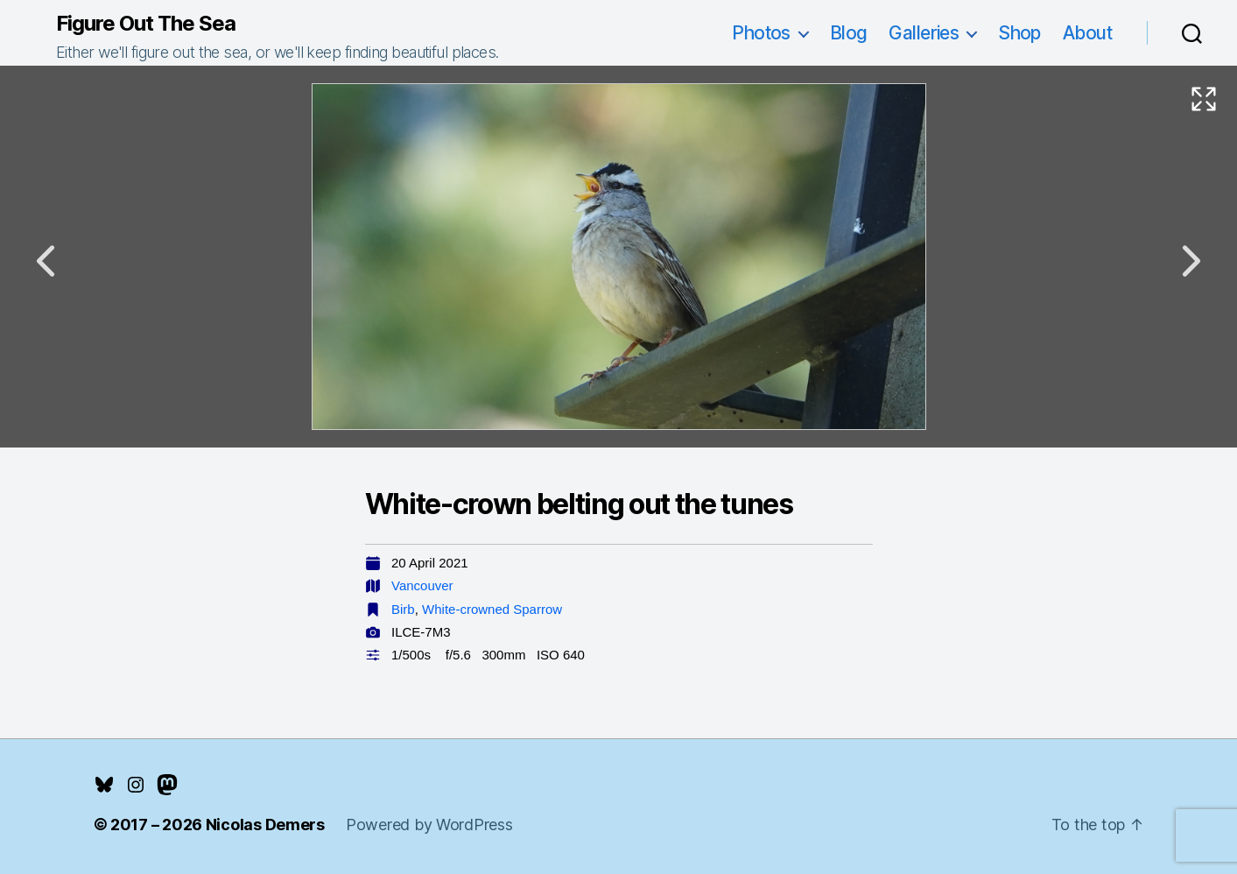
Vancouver (422, 585)
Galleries (924, 33)
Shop (1019, 33)
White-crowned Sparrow (492, 609)
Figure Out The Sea (145, 23)
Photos (761, 33)
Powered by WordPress (429, 824)
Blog (849, 33)
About (1087, 33)
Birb (403, 609)
